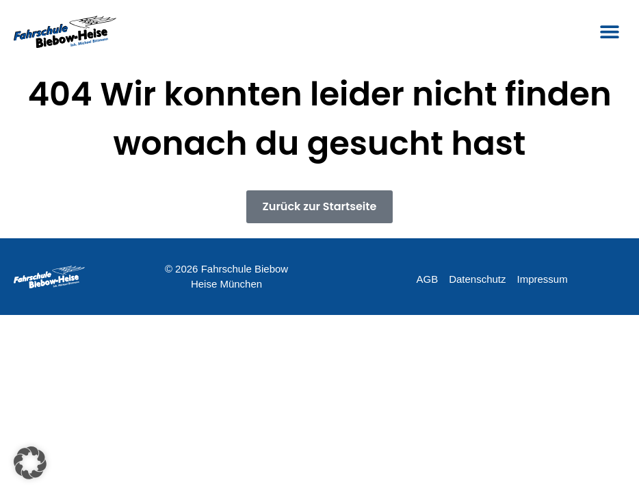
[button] (610, 31)
